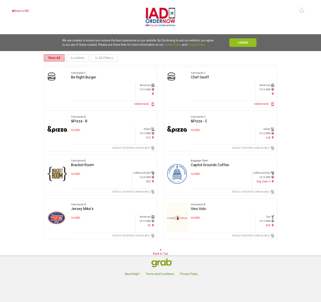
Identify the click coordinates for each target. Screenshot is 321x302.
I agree (243, 42)
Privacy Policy (196, 44)
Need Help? (132, 274)
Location (77, 58)
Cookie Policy (172, 44)
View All (54, 58)
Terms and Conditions (160, 274)
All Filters (104, 58)
